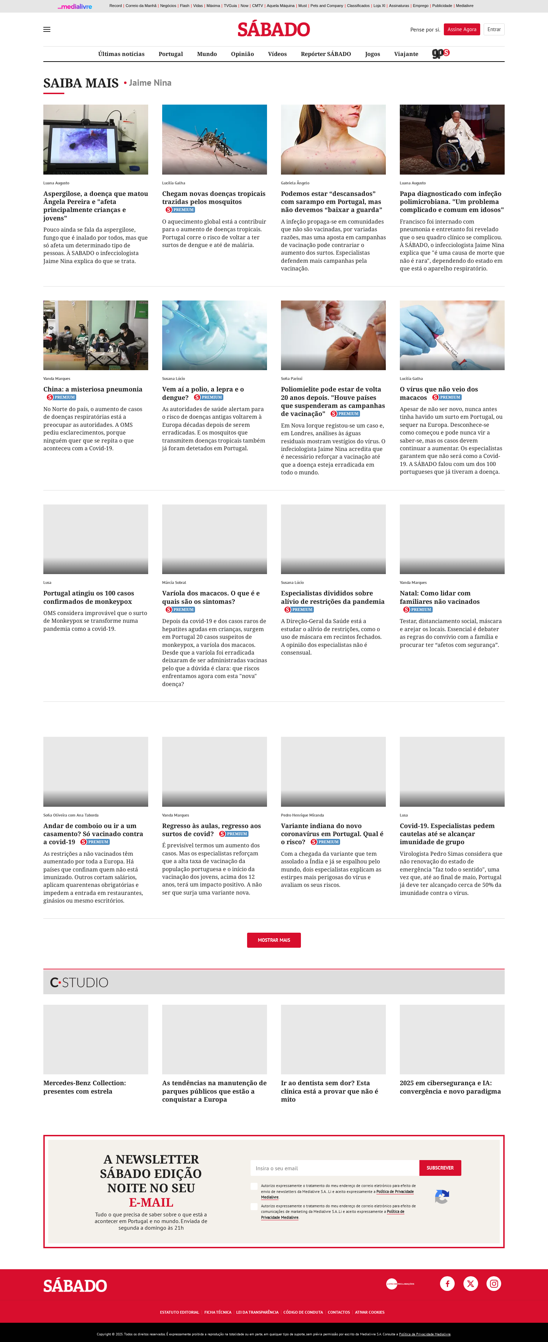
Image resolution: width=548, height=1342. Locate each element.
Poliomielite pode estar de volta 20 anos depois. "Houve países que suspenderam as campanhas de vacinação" (333, 401)
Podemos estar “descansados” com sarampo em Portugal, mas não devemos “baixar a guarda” (331, 201)
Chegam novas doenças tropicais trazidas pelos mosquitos (214, 197)
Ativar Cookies (369, 1312)
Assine (462, 29)
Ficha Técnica (217, 1312)
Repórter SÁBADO (326, 54)
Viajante (406, 54)
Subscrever (440, 1168)
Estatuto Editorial (179, 1312)
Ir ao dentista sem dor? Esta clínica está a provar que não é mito (329, 1091)
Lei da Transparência (257, 1312)
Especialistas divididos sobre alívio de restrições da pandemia (333, 597)
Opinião (242, 54)
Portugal (171, 54)
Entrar (494, 29)
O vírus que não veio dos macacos (439, 393)
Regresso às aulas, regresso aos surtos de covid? (211, 829)
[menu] (46, 29)
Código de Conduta (303, 1312)
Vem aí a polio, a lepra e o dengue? (203, 393)
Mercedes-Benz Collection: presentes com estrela (84, 1087)
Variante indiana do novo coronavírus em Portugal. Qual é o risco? (332, 833)
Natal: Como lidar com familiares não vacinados (440, 597)
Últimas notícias (121, 54)
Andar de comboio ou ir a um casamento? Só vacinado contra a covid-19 (93, 833)
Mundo (207, 54)
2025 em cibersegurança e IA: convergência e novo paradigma (450, 1087)
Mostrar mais (274, 940)
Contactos (339, 1312)
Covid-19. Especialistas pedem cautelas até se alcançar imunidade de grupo (447, 833)
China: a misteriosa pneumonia (93, 389)
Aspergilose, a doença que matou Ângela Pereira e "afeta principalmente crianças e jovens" (95, 205)
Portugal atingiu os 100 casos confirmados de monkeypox (88, 597)
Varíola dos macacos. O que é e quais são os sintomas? (211, 597)
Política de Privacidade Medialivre (424, 1334)
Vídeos (277, 54)
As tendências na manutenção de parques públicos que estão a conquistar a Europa (214, 1091)
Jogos (372, 54)
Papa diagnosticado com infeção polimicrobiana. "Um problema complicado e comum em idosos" (452, 201)
